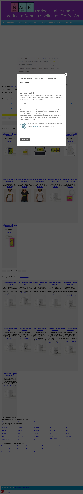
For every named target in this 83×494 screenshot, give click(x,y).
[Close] (65, 74)
